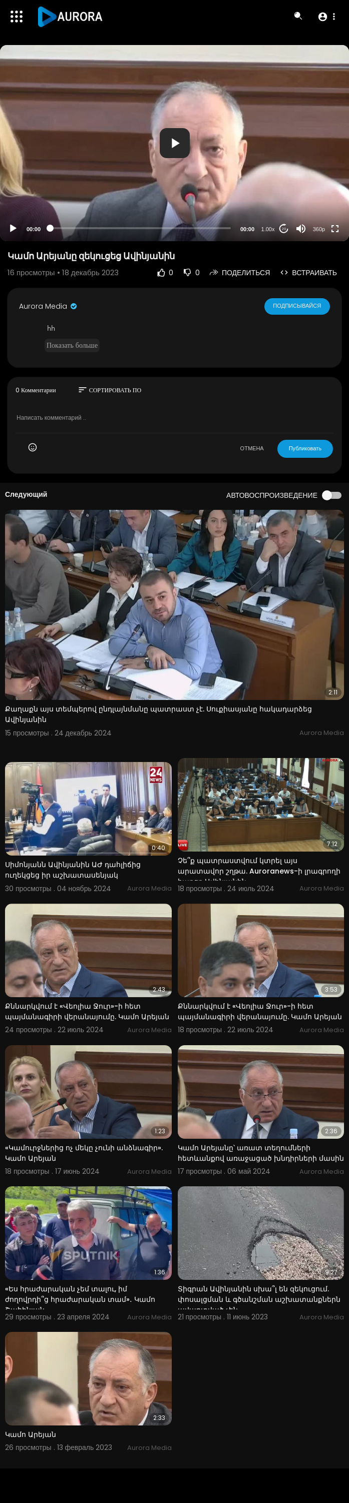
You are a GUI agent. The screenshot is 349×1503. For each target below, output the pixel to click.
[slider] (140, 228)
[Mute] (301, 229)
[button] (326, 16)
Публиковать (305, 448)
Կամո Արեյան (30, 1434)
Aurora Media (48, 306)
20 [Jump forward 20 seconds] (284, 229)
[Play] (13, 229)
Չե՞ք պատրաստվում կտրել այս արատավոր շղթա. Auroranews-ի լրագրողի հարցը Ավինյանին (259, 871)
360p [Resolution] (319, 229)
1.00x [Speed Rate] (268, 229)
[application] (174, 143)
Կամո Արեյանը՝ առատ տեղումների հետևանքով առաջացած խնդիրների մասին (261, 1153)
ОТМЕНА (252, 448)
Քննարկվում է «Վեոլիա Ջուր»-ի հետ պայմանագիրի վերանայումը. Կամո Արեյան (87, 1011)
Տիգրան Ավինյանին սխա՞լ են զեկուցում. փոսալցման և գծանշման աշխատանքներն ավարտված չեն (259, 1299)
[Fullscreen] (335, 229)
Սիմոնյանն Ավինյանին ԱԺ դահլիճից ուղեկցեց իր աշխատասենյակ (73, 870)
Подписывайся (297, 306)
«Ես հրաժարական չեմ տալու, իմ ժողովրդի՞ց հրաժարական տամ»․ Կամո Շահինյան (80, 1299)
